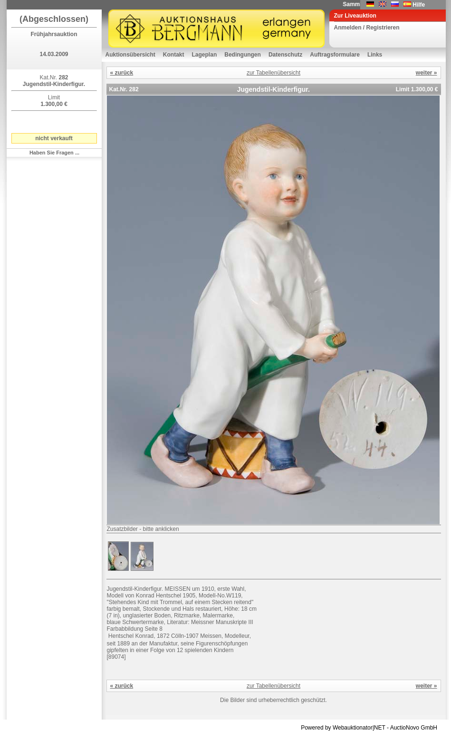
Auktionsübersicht (130, 54)
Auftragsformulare (335, 54)
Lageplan (204, 54)
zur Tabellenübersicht (273, 72)
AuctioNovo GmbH (413, 727)
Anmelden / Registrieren (367, 27)
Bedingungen (242, 54)
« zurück (122, 72)
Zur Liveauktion (355, 15)
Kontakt (173, 54)
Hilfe (419, 4)
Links (374, 54)
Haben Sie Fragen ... (54, 152)
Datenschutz (285, 54)
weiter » (426, 72)
